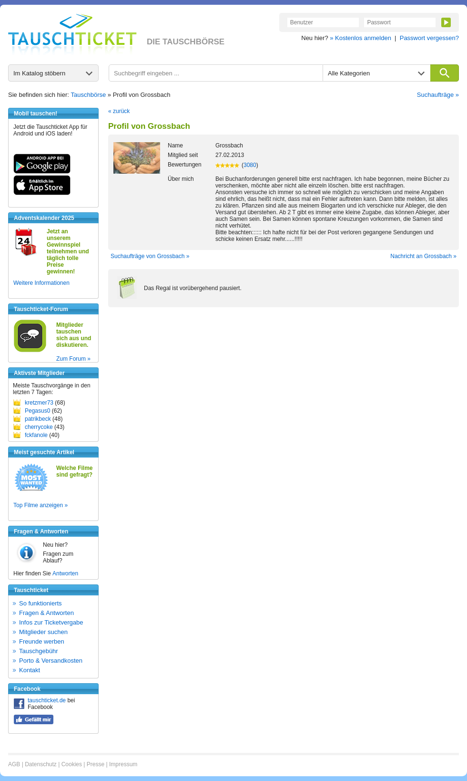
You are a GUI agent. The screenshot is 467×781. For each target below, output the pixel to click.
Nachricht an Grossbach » (423, 256)
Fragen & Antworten (46, 612)
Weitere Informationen (41, 283)
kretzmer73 (39, 402)
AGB (14, 764)
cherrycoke (39, 427)
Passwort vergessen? (429, 38)
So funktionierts (40, 603)
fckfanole (36, 435)
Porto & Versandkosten (50, 660)
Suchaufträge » (438, 94)
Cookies (71, 764)
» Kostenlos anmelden (360, 38)
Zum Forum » (73, 358)
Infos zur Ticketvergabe (51, 622)
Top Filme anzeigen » (40, 505)
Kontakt (29, 670)
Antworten (65, 573)
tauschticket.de (47, 700)
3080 (250, 165)
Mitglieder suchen (43, 631)
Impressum (123, 764)
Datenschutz (41, 764)
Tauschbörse (88, 94)
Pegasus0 (37, 410)
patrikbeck (38, 419)
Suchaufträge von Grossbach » (150, 256)
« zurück (119, 111)
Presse (95, 764)
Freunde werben (41, 641)
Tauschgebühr (38, 651)
